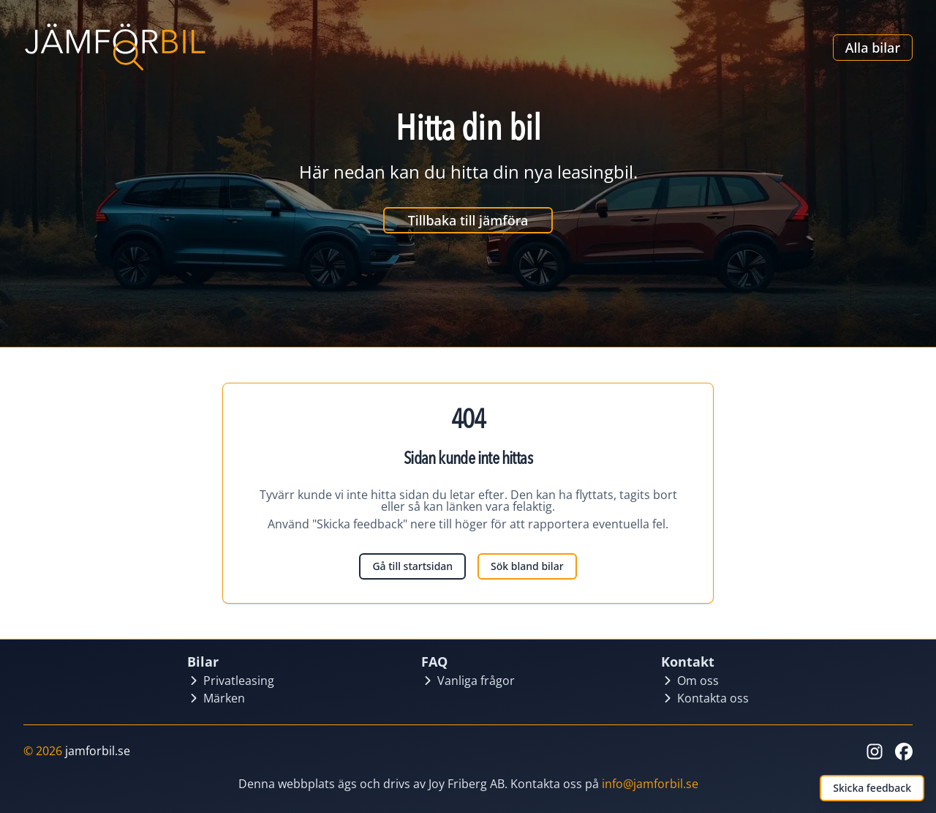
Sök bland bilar (527, 566)
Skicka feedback (872, 788)
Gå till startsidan (412, 566)
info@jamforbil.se (650, 784)
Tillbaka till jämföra (468, 220)
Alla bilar (872, 47)
